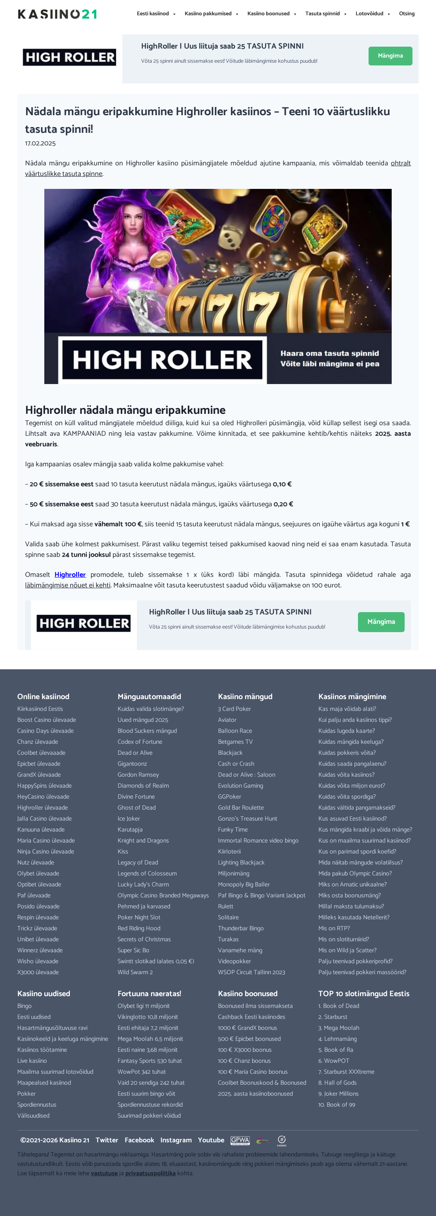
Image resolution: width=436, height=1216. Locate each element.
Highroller (70, 575)
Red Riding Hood (139, 928)
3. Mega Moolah (339, 1028)
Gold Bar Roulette (241, 808)
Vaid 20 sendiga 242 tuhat (151, 1083)
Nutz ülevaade (35, 862)
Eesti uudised (34, 1017)
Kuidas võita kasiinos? (346, 775)
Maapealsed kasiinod (44, 1083)
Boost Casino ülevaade (46, 720)
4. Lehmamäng (337, 1039)
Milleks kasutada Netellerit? (354, 917)
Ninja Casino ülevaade (45, 851)
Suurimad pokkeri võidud (149, 1116)
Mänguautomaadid (149, 696)
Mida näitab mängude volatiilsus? (360, 862)
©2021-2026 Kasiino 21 (54, 1140)
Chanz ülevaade (37, 742)
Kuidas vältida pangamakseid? (357, 808)
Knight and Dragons (143, 840)
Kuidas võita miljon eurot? (351, 786)
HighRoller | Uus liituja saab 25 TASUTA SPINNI (222, 46)
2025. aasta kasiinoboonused (255, 1094)
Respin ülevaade (38, 917)
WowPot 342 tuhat (142, 1072)
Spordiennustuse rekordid (150, 1105)
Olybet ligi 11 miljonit (144, 1006)
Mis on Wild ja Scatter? (347, 950)
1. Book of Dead (338, 1006)
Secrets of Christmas (144, 939)
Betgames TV (235, 742)
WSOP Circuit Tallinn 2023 (251, 972)
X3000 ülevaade (38, 972)
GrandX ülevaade (39, 775)
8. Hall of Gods (337, 1083)
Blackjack (230, 753)
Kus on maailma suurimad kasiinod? (364, 840)
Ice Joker (129, 819)
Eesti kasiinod (157, 14)
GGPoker (229, 797)
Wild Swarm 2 (135, 972)
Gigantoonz (132, 764)
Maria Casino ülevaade (46, 840)
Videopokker (234, 961)
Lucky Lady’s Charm (143, 884)
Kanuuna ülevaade (41, 830)
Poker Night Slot (139, 917)
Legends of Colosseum (147, 873)
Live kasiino (32, 1061)
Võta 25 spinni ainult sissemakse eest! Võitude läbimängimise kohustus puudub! (229, 61)
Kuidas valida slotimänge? (151, 709)
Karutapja (130, 830)
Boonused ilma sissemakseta (255, 1006)
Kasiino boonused (272, 14)
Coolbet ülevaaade (41, 753)
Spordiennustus (36, 1105)
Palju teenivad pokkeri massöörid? (362, 972)
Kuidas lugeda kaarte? (346, 731)
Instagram (176, 1140)
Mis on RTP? (334, 928)
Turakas (228, 939)
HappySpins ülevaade (44, 786)
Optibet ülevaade (39, 884)
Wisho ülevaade (37, 961)
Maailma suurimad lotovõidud (55, 1072)
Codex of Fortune (140, 742)
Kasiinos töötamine (42, 1050)
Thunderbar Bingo (241, 928)
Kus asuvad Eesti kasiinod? (352, 819)
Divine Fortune (136, 797)
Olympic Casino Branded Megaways (163, 895)
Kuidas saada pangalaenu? (352, 764)
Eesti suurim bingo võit (146, 1094)
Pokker (26, 1094)
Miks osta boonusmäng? (349, 895)
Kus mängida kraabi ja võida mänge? (365, 830)
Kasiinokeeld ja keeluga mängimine (62, 1039)
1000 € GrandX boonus (247, 1028)
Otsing (407, 13)
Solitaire (228, 917)
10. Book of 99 (336, 1105)
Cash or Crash (236, 764)
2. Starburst (332, 1017)
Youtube (211, 1140)
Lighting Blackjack (241, 862)
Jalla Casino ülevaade (44, 819)
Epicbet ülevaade (38, 764)
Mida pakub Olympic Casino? (355, 873)
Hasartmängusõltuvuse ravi (52, 1028)
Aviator (227, 720)
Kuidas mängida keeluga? (351, 742)
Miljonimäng (233, 873)
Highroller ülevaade (42, 808)
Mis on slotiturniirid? (343, 939)
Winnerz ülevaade (40, 950)
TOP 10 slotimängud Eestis (363, 994)
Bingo (24, 1006)
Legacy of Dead (138, 862)
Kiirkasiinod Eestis (40, 709)
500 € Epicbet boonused (249, 1039)
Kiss (123, 851)
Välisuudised (33, 1116)
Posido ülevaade (38, 906)
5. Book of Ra (335, 1050)
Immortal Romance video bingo (258, 840)
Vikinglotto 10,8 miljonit (148, 1017)
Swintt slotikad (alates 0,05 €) (156, 961)
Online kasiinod (43, 696)
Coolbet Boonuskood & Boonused (262, 1083)
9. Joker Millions (338, 1094)
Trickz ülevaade (37, 928)
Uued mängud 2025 (143, 720)
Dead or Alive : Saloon (246, 775)
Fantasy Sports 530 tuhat (150, 1061)
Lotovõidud (373, 14)
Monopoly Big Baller (244, 884)
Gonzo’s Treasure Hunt (247, 819)
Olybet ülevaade (38, 873)
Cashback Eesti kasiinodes (251, 1017)
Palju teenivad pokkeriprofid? (355, 961)
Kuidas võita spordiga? (347, 797)
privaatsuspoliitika (150, 1173)
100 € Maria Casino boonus (253, 1072)
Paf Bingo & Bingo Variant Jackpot (261, 895)
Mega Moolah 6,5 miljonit (150, 1039)
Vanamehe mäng (240, 950)
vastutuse (104, 1173)
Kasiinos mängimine (352, 696)
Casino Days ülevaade (45, 731)
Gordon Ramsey (138, 775)
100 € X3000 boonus (245, 1050)
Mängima (390, 56)
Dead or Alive (135, 753)
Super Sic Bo (133, 950)
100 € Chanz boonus (244, 1061)
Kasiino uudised (43, 994)
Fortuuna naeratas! (149, 994)
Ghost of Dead (137, 808)
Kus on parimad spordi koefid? (357, 851)
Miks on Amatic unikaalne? (352, 884)
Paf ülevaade (34, 895)
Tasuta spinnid (326, 14)
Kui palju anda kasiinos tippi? (355, 720)
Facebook (139, 1140)
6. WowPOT (333, 1061)
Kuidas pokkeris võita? (347, 753)
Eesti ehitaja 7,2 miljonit (148, 1028)
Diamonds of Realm (143, 786)
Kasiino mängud (245, 696)
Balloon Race (235, 731)
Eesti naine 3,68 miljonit (148, 1050)
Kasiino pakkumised (212, 14)
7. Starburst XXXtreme (346, 1072)
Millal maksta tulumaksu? (351, 906)
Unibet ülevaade (38, 939)
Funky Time (233, 830)
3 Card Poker (234, 709)
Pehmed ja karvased (144, 906)
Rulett (225, 906)
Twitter (107, 1140)
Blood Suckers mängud (147, 731)
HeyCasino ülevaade (43, 797)
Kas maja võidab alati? (347, 709)
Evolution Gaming (240, 786)
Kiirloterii (229, 851)
